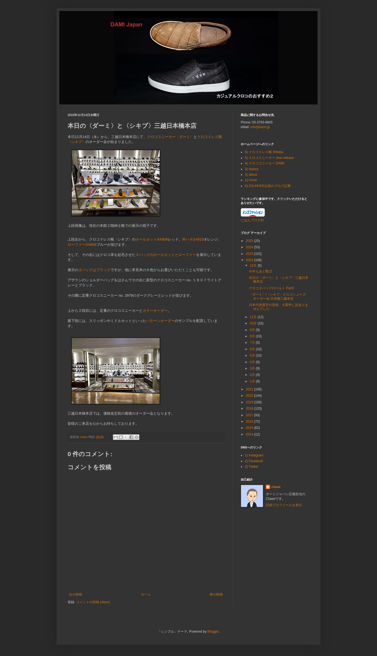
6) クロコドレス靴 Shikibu (264, 152)
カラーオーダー (155, 310)
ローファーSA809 (82, 244)
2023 (250, 254)
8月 (253, 336)
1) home (251, 180)
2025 (250, 241)
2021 (250, 389)
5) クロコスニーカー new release (269, 158)
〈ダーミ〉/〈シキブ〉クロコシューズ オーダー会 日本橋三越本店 (277, 296)
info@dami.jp (260, 127)
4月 (253, 362)
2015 (250, 428)
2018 (250, 408)
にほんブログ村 (252, 220)
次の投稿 (75, 594)
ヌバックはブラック (94, 270)
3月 (253, 368)
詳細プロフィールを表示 (284, 505)
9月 (253, 330)
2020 (250, 396)
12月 (254, 266)
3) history (251, 169)
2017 (250, 415)
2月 (253, 375)
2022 (250, 260)
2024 (250, 247)
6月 (253, 349)
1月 (253, 381)
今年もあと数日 (260, 271)
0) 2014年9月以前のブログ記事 (268, 186)
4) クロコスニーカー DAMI (264, 163)
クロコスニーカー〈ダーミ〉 (170, 137)
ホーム (146, 594)
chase (276, 487)
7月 (253, 342)
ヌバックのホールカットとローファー (165, 255)
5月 (253, 355)
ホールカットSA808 (151, 239)
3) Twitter (251, 466)
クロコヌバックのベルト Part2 (271, 288)
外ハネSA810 (193, 239)
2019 (250, 402)
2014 (250, 434)
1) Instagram (254, 455)
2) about (251, 175)
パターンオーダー (160, 321)
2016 (250, 421)
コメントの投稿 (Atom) (93, 602)
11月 (254, 317)
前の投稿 (216, 594)
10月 (254, 323)
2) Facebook (254, 461)
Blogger (213, 631)
